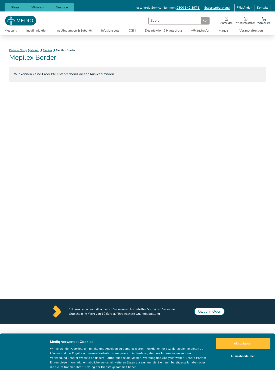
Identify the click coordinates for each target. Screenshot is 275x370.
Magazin (224, 31)
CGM (132, 31)
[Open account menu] (226, 20)
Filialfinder (244, 8)
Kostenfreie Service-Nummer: (167, 8)
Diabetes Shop (18, 50)
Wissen (37, 7)
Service (62, 7)
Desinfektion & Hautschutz (163, 31)
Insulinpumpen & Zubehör (74, 31)
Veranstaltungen (251, 31)
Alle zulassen (243, 323)
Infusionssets (110, 31)
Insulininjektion (36, 31)
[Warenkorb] (263, 20)
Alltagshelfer (200, 31)
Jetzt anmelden (209, 311)
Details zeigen (203, 362)
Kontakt (262, 8)
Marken (34, 50)
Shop (15, 7)
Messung (11, 31)
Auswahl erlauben (243, 336)
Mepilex (47, 50)
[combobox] (178, 20)
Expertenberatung (217, 8)
